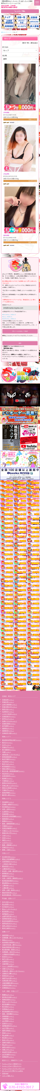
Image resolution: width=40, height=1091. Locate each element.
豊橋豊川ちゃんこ (8, 876)
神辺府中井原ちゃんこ (9, 1052)
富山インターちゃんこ (9, 909)
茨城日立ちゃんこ (8, 847)
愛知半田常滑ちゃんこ (9, 893)
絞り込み (5, 47)
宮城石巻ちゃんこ (8, 702)
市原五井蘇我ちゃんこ (9, 828)
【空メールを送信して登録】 (20, 331)
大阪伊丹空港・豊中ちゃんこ (12, 945)
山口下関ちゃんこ (8, 1028)
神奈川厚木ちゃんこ (9, 769)
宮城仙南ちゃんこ (8, 700)
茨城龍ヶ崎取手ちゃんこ (10, 804)
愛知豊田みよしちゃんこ (10, 883)
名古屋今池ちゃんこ (9, 857)
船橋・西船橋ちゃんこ (9, 845)
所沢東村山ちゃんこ (9, 807)
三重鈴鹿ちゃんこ (8, 888)
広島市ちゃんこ (7, 1023)
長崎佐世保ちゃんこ (9, 999)
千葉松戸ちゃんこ (8, 790)
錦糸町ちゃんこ (7, 778)
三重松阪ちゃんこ (8, 885)
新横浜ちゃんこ (7, 821)
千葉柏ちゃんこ (7, 826)
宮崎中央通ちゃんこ (9, 1042)
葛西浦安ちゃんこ (8, 819)
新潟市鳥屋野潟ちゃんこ (10, 921)
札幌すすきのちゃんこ (9, 721)
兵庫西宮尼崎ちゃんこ (9, 985)
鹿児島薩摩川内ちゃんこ (10, 1011)
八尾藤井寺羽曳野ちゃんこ (11, 954)
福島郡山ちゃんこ (8, 728)
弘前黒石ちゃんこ (8, 712)
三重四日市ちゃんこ (9, 869)
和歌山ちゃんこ (7, 940)
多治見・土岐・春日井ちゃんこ (12, 871)
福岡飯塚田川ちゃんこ (9, 1026)
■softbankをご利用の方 (9, 319)
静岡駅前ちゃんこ (8, 873)
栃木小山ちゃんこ (8, 764)
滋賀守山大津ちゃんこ (9, 978)
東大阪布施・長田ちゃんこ (11, 949)
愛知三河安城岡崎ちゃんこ (11, 859)
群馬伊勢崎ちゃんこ (9, 793)
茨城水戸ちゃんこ (8, 747)
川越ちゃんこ (6, 752)
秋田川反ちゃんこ (8, 709)
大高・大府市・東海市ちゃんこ (12, 878)
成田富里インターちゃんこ (11, 754)
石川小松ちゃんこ (8, 902)
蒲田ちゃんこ (6, 840)
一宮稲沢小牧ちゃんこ (9, 864)
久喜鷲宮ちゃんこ (8, 812)
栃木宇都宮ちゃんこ (9, 759)
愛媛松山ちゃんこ (8, 995)
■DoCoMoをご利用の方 (9, 314)
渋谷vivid (5, 1073)
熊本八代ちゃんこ (8, 1040)
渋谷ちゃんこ (6, 838)
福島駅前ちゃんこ (8, 731)
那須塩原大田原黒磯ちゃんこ (12, 816)
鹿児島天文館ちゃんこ (9, 997)
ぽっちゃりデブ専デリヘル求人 (12, 1071)
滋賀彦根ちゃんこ (8, 935)
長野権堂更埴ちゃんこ (9, 919)
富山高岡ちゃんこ (8, 904)
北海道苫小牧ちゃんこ (9, 733)
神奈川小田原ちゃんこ (9, 788)
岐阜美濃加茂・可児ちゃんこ (12, 895)
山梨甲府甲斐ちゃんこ (9, 916)
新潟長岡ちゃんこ (8, 911)
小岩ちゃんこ (6, 835)
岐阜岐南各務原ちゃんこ (10, 881)
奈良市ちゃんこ (7, 957)
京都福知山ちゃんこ (9, 988)
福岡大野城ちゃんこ (9, 1031)
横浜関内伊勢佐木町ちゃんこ (12, 740)
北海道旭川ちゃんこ (9, 716)
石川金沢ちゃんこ (8, 907)
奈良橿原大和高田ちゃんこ (11, 942)
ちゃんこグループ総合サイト (12, 1064)
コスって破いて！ (8, 1076)
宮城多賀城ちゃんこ (9, 724)
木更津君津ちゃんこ (9, 776)
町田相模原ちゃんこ (9, 766)
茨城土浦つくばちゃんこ (10, 785)
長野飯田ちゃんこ (8, 914)
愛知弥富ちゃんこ (8, 866)
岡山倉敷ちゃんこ (8, 1035)
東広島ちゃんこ (7, 1038)
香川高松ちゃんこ (8, 1007)
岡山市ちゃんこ (7, 1045)
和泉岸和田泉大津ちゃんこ (11, 947)
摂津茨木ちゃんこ (8, 976)
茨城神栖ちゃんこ (8, 814)
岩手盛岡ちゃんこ (8, 726)
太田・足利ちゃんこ (9, 809)
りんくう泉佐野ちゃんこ (10, 966)
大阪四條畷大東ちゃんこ (10, 983)
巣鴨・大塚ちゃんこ (9, 850)
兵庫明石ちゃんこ (8, 961)
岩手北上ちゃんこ (8, 719)
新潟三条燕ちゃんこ (9, 928)
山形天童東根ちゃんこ (9, 704)
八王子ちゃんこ (7, 843)
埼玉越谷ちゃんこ (8, 802)
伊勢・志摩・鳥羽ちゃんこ (11, 890)
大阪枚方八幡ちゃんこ (9, 973)
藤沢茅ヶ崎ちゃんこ (9, 795)
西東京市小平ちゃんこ (9, 833)
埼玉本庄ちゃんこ (8, 774)
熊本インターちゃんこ (9, 1002)
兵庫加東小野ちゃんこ (9, 981)
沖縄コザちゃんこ (8, 1050)
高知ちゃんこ (6, 1033)
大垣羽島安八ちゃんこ (9, 861)
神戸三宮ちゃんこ (8, 959)
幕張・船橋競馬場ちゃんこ (11, 824)
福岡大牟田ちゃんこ (9, 1047)
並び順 (4, 55)
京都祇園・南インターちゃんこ (12, 938)
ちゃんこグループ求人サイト (12, 1066)
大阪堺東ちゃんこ (8, 964)
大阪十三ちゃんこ (8, 969)
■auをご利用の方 (7, 317)
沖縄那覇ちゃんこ (8, 1019)
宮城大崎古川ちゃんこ (9, 707)
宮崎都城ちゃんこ (8, 1016)
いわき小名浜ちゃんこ (9, 714)
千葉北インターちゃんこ (10, 831)
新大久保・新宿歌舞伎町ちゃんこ (13, 771)
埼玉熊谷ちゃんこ (8, 762)
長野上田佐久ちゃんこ (9, 926)
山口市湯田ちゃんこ (9, 1054)
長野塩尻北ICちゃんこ (9, 923)
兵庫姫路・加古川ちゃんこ (11, 952)
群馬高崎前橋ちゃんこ (9, 757)
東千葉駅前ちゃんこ (9, 750)
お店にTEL (20, 11)
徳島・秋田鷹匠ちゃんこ (10, 1014)
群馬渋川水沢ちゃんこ (9, 783)
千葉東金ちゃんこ (8, 781)
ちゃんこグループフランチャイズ (13, 1069)
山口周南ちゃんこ (8, 1021)
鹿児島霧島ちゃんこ (9, 1004)
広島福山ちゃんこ (8, 1009)
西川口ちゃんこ (7, 743)
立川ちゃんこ (6, 745)
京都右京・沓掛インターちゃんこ (13, 971)
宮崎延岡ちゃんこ (8, 1057)
